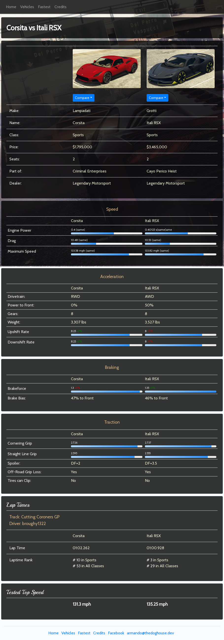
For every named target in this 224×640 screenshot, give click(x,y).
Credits (60, 6)
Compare (82, 97)
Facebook (116, 633)
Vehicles (27, 6)
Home (11, 6)
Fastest (44, 6)
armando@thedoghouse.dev (150, 633)
